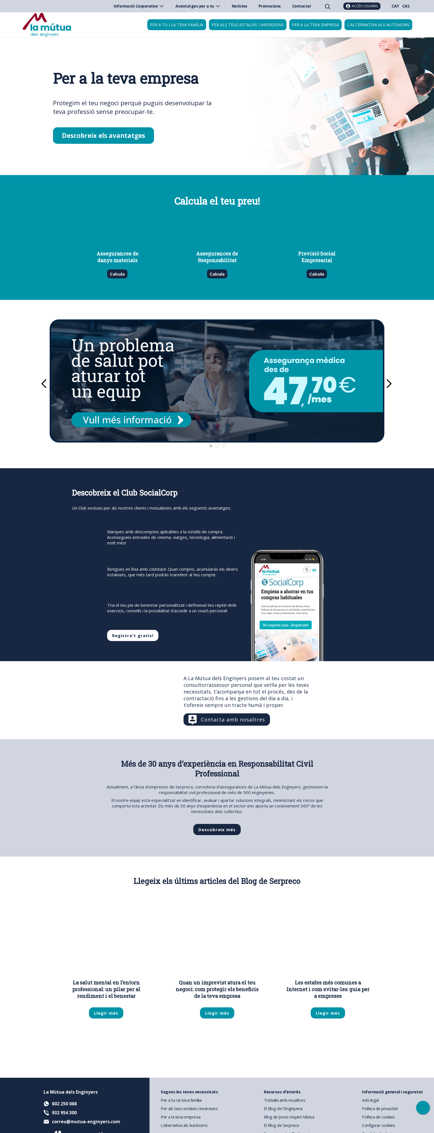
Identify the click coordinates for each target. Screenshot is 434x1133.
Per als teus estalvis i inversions (248, 24)
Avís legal (370, 1100)
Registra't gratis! (132, 635)
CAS (406, 6)
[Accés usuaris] (361, 6)
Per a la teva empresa (315, 24)
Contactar (301, 6)
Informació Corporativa (139, 6)
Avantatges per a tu (198, 6)
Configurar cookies (378, 1125)
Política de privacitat (380, 1108)
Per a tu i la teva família (176, 24)
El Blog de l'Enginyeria (283, 1108)
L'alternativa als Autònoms (184, 1125)
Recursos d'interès (282, 1091)
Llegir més (106, 1013)
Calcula (117, 274)
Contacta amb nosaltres (233, 719)
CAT (395, 6)
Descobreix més (217, 829)
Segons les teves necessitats (189, 1091)
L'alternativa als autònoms (378, 24)
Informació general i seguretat (392, 1091)
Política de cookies (378, 1117)
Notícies (239, 6)
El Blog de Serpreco (281, 1125)
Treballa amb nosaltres (284, 1100)
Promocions (270, 6)
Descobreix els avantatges (103, 135)
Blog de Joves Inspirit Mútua (289, 1117)
